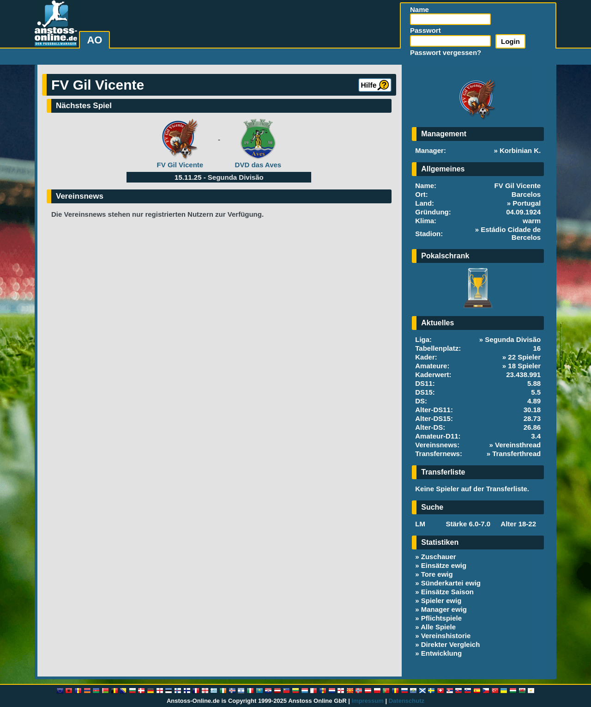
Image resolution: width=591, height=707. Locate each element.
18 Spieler (524, 366)
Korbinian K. (520, 150)
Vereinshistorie (446, 636)
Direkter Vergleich (450, 644)
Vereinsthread (518, 445)
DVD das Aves (258, 165)
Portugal (527, 203)
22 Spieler (524, 357)
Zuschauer (438, 557)
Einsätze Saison (447, 592)
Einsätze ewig (443, 565)
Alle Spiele (438, 627)
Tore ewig (437, 574)
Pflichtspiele (441, 618)
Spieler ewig (441, 600)
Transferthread (516, 453)
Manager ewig (444, 609)
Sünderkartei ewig (451, 583)
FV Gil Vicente (180, 165)
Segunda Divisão (236, 177)
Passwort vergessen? (445, 52)
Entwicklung (441, 653)
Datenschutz (406, 700)
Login (510, 41)
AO (94, 40)
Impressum (367, 700)
